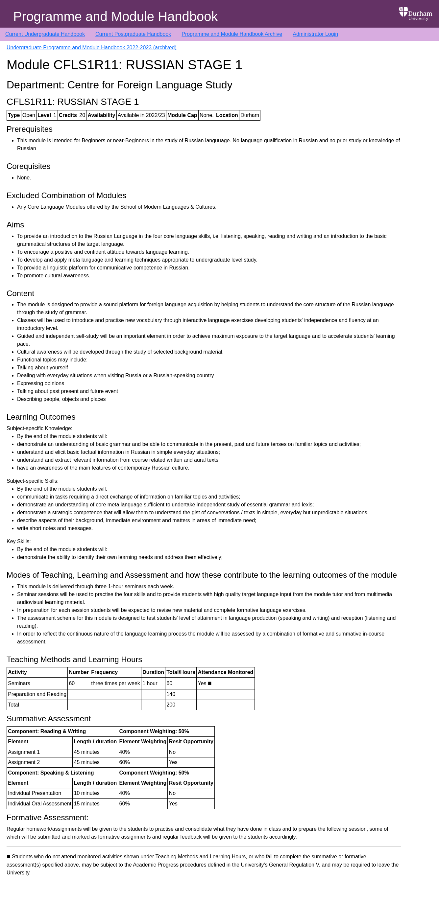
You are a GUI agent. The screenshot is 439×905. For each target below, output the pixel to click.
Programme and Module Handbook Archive (232, 34)
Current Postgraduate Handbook (133, 34)
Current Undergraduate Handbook (45, 34)
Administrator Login (315, 34)
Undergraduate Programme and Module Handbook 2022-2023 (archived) (92, 47)
